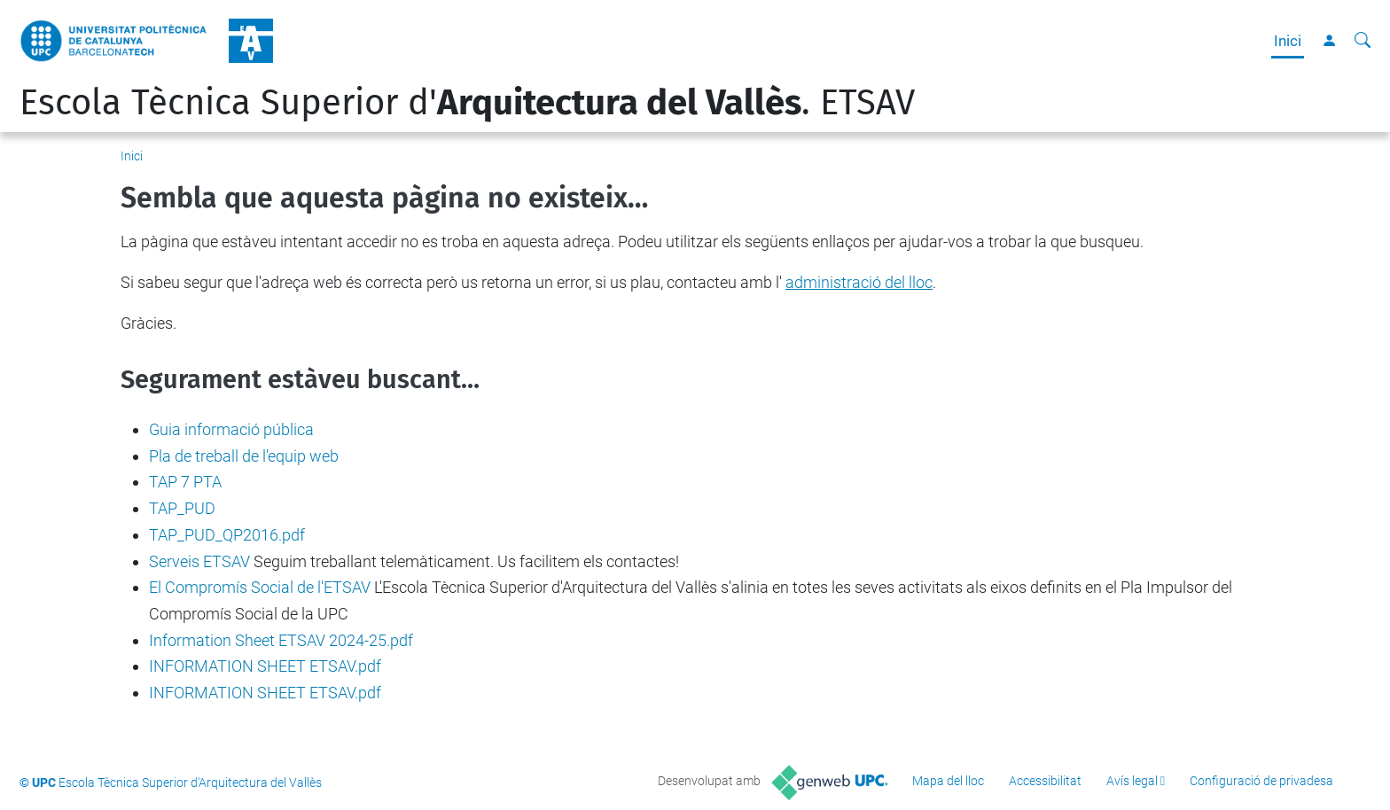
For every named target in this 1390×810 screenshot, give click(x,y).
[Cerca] (1362, 40)
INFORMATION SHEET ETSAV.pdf (265, 666)
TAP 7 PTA (185, 481)
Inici (1287, 41)
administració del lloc (859, 282)
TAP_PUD (182, 508)
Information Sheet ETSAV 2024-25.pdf (281, 640)
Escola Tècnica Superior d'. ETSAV (467, 103)
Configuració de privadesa (1261, 781)
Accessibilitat (1045, 781)
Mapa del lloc (948, 781)
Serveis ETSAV (199, 561)
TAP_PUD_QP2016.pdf (227, 535)
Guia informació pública (231, 429)
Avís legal (1132, 781)
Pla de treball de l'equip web (244, 456)
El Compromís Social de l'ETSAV (260, 587)
